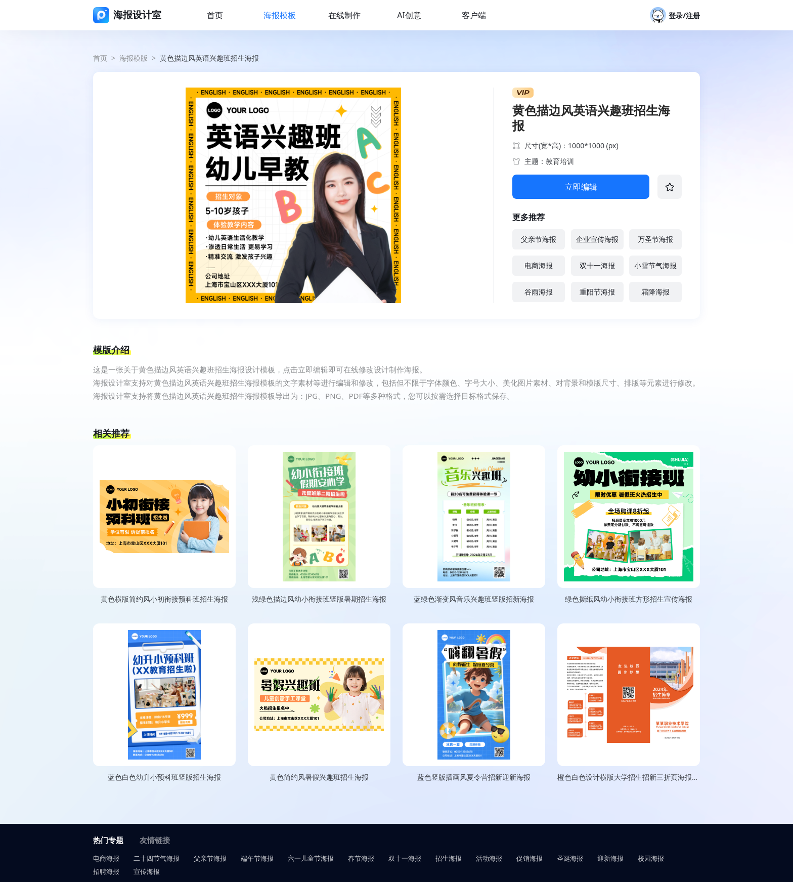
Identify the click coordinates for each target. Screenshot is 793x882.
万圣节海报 (655, 239)
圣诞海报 (570, 858)
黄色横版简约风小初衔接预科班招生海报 (164, 599)
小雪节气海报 (655, 265)
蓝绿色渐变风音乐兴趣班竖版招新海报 (474, 599)
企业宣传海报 (597, 239)
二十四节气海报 (157, 858)
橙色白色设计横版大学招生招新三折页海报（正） (628, 777)
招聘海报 (106, 871)
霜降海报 (655, 292)
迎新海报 (610, 858)
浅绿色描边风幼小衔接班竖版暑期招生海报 (319, 599)
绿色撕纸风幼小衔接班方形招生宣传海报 (628, 599)
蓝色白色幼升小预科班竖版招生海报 (164, 777)
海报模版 (133, 58)
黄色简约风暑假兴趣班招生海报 (319, 777)
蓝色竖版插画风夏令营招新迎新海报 (474, 777)
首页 (100, 58)
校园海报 (651, 858)
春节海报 (361, 858)
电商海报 (538, 265)
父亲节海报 (538, 239)
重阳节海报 (597, 292)
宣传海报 (147, 871)
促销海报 (529, 858)
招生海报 (448, 858)
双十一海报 (597, 265)
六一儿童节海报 (311, 858)
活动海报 (489, 858)
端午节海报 (257, 858)
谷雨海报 (538, 292)
